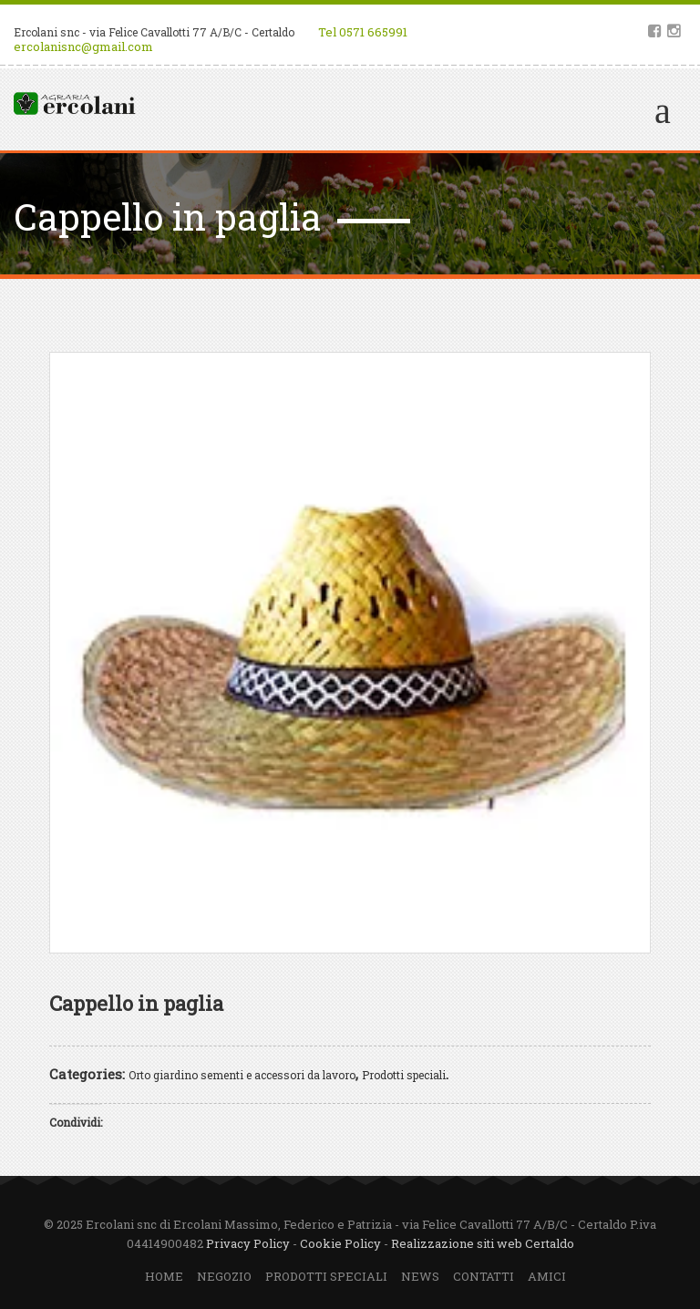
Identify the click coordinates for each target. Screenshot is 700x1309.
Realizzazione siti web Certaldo (482, 1243)
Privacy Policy (248, 1243)
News (420, 1276)
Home (164, 1276)
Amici (547, 1276)
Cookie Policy (340, 1243)
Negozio (224, 1276)
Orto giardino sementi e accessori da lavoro (242, 1074)
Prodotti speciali (404, 1074)
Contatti (483, 1276)
